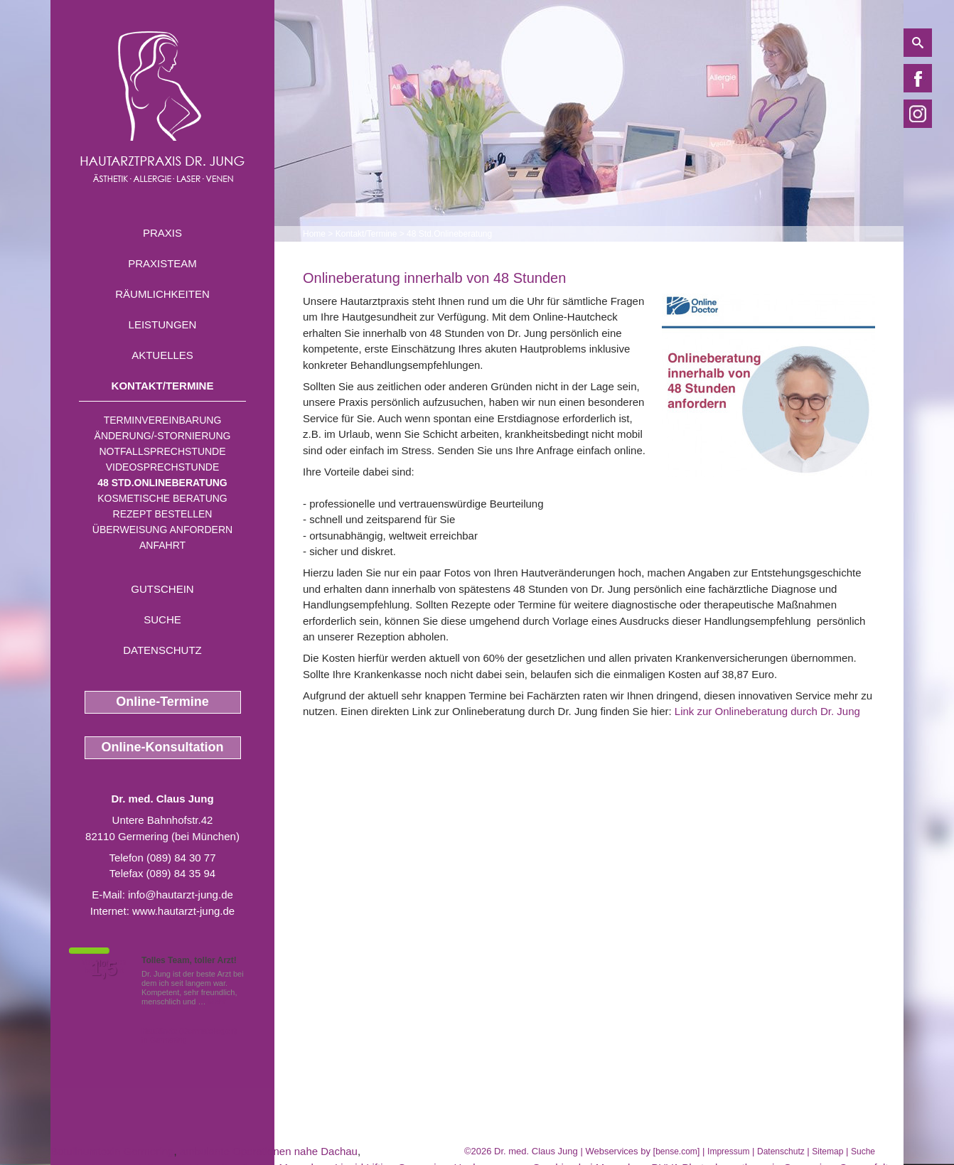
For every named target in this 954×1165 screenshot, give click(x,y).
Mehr (217, 1001)
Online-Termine (162, 701)
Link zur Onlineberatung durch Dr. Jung (767, 711)
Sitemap (827, 1151)
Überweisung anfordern (162, 529)
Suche (162, 619)
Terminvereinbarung (163, 420)
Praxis (162, 233)
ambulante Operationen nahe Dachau (269, 1151)
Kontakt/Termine (163, 386)
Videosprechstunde (162, 467)
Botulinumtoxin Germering (111, 1151)
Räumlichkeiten (162, 294)
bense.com (676, 1151)
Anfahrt (162, 545)
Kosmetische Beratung (162, 498)
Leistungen (163, 324)
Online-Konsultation (163, 747)
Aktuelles (162, 355)
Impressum (728, 1151)
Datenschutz (162, 650)
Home (314, 234)
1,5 (103, 968)
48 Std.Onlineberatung (162, 482)
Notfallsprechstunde (162, 451)
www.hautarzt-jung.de (183, 911)
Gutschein (162, 589)
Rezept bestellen (163, 514)
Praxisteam (162, 263)
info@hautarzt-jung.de (180, 894)
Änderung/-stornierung (163, 435)
